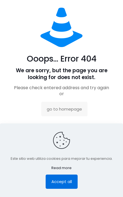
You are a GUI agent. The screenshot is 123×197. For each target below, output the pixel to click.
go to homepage (64, 109)
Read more (61, 167)
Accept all (61, 181)
